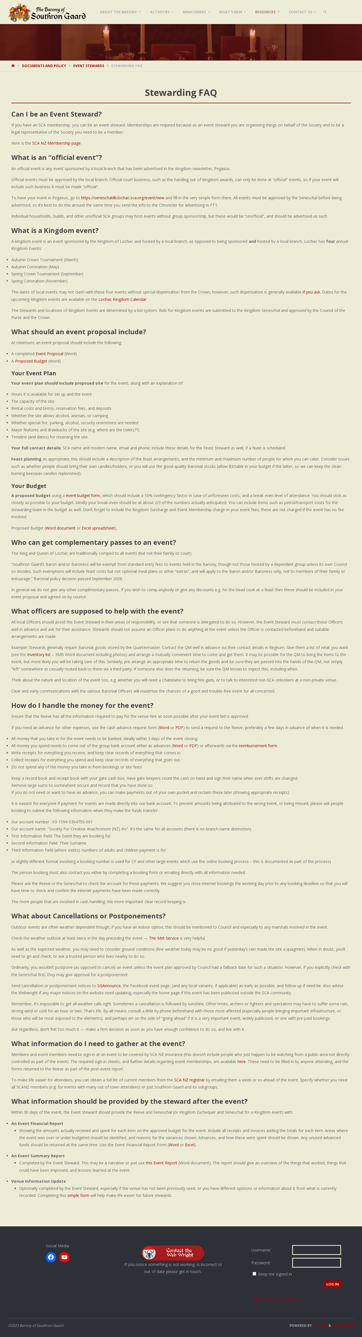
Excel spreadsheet (98, 528)
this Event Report (161, 1162)
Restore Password (284, 1298)
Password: (260, 1262)
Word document (61, 528)
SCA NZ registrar (189, 1080)
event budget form (83, 495)
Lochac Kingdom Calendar (122, 299)
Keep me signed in (275, 1274)
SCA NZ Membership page (56, 143)
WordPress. (343, 1325)
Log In (332, 1284)
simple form (78, 1195)
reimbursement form (258, 745)
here (242, 1061)
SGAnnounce (109, 985)
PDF (179, 727)
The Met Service (164, 938)
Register (259, 1298)
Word (164, 727)
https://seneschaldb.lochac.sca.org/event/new (122, 197)
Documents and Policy (44, 65)
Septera (319, 1325)
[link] (324, 12)
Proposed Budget (31, 361)
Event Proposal (49, 353)
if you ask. (312, 292)
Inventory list (39, 654)
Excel (189, 1144)
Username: (261, 1250)
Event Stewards (88, 65)
